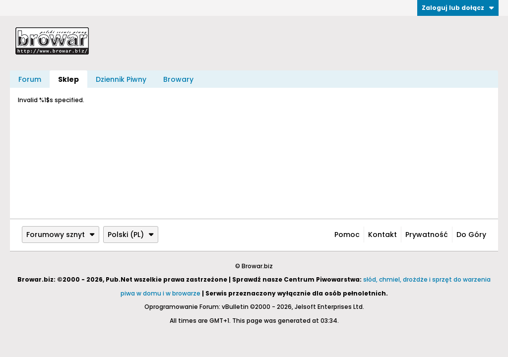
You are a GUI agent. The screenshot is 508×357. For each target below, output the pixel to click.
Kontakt (382, 234)
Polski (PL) (131, 234)
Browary (178, 79)
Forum (29, 79)
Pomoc (347, 234)
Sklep (68, 79)
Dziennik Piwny (121, 79)
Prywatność (426, 234)
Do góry (471, 234)
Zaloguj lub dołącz (458, 7)
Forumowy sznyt (60, 234)
